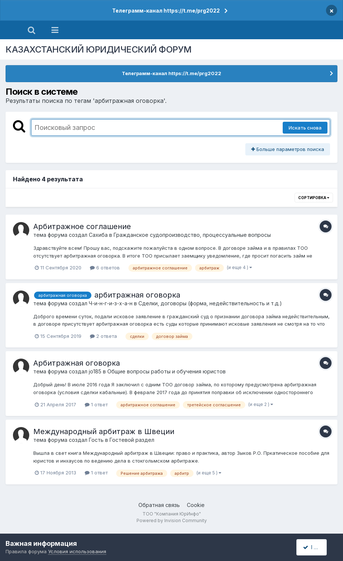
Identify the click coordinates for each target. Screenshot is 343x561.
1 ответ (96, 404)
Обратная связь (159, 505)
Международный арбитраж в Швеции (103, 431)
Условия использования (77, 551)
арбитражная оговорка (137, 294)
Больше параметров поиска (287, 149)
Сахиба (98, 235)
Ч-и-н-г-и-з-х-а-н (110, 303)
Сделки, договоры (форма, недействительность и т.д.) (210, 303)
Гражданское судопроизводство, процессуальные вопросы (192, 235)
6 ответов (105, 268)
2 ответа (103, 336)
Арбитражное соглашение (82, 226)
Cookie (196, 505)
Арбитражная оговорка (76, 363)
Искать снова (305, 128)
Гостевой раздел (132, 440)
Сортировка (313, 197)
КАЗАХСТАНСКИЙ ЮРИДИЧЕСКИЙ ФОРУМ (99, 49)
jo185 (95, 371)
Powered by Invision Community (172, 520)
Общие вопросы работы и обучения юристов (166, 371)
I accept (316, 547)
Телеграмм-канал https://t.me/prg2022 (166, 10)
